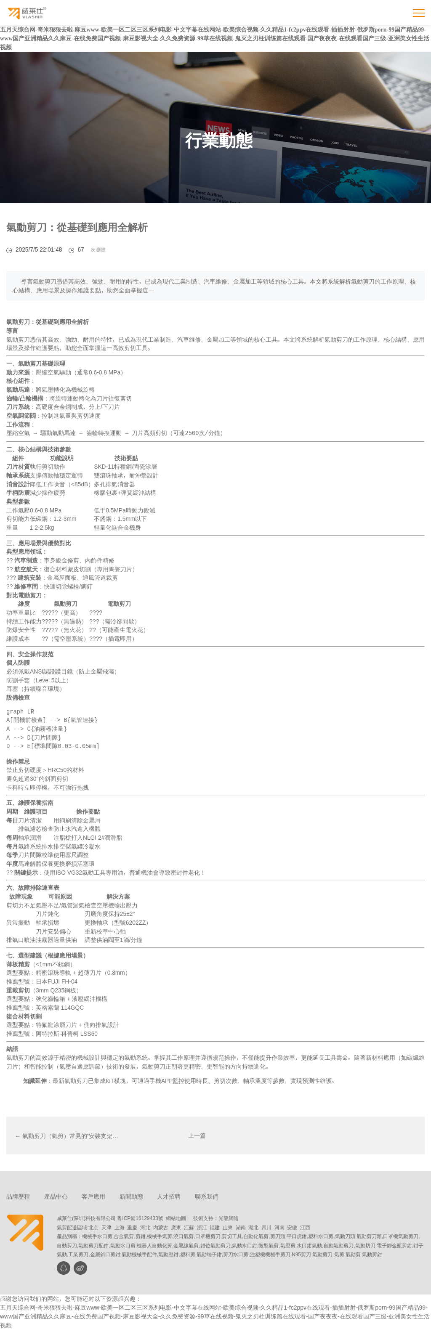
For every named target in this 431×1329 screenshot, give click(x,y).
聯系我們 (207, 1196)
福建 (215, 1226)
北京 (93, 1226)
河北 (145, 1226)
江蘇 (189, 1226)
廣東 (176, 1226)
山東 (228, 1226)
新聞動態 (131, 1196)
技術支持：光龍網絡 (216, 1217)
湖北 (253, 1226)
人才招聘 (169, 1196)
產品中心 (56, 1196)
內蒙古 (160, 1226)
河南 (279, 1226)
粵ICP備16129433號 (140, 1217)
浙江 (202, 1226)
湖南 (241, 1226)
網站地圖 (176, 1217)
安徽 (292, 1226)
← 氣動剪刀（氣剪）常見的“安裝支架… (66, 1135)
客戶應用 (94, 1196)
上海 (119, 1226)
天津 (106, 1226)
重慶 (132, 1226)
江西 (305, 1226)
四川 (266, 1226)
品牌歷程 (18, 1196)
